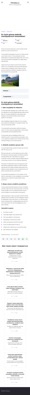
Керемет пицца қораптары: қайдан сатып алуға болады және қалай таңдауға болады (15, 305)
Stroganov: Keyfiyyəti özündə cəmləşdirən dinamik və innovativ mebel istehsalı (15, 374)
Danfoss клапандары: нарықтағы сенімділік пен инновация (15, 339)
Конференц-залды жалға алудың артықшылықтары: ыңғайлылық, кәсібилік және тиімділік (15, 322)
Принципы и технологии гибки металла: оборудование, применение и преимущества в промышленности (15, 271)
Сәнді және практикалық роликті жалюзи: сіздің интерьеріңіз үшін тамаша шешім (15, 357)
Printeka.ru (15, 3)
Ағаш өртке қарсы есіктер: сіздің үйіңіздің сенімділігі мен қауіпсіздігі (15, 288)
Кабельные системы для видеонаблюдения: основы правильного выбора (15, 252)
